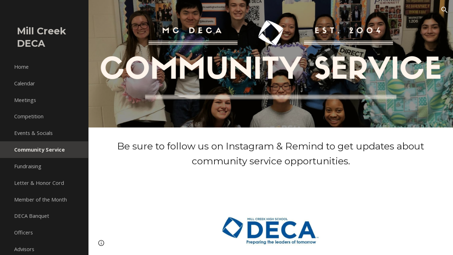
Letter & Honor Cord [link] (39, 182)
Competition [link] (29, 116)
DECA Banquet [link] (31, 215)
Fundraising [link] (27, 166)
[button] (444, 9)
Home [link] (21, 66)
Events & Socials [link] (33, 132)
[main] (271, 153)
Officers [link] (23, 232)
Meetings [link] (25, 99)
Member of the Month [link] (40, 199)
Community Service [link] (39, 149)
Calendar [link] (24, 83)
